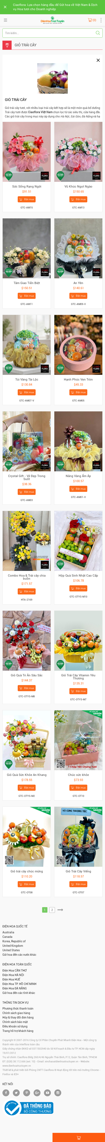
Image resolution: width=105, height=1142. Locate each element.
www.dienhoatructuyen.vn (16, 1065)
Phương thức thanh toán (17, 1008)
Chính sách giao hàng (16, 1013)
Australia (8, 932)
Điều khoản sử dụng (14, 1026)
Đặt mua (26, 199)
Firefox (6, 1074)
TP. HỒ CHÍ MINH (25, 984)
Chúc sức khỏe (78, 775)
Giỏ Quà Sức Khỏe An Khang (27, 775)
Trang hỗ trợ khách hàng (17, 1030)
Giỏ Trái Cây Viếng (78, 871)
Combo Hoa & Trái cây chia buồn (27, 577)
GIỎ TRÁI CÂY (25, 45)
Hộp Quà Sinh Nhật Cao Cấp (78, 575)
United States (11, 950)
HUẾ (17, 979)
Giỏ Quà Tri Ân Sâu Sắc (27, 675)
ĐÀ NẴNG (21, 988)
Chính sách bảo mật (15, 1022)
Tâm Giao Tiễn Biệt (27, 283)
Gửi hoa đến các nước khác (19, 954)
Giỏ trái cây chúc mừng (27, 871)
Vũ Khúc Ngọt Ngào (78, 186)
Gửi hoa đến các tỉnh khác (18, 993)
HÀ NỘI (19, 975)
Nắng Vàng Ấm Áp (78, 476)
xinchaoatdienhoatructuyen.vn (61, 1061)
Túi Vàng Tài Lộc (26, 379)
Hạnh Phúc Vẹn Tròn (78, 379)
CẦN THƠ (21, 970)
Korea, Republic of (14, 941)
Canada (7, 936)
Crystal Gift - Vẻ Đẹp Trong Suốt (26, 477)
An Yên (78, 283)
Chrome (94, 1070)
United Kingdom (12, 945)
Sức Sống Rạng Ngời (26, 186)
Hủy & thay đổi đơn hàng (18, 1017)
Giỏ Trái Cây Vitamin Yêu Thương (78, 676)
